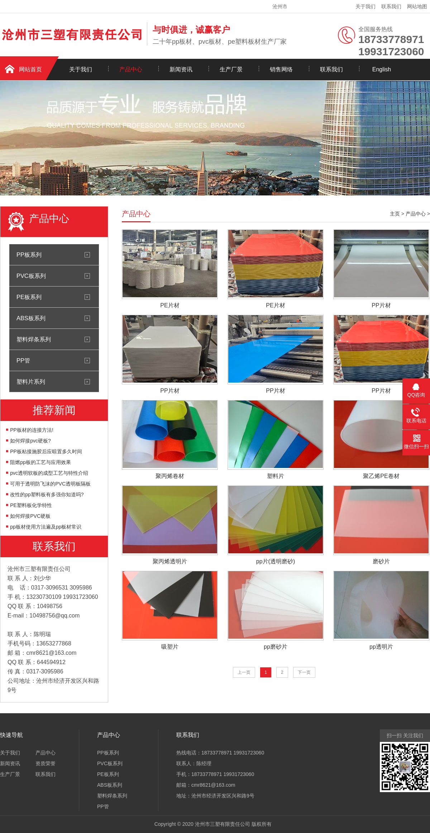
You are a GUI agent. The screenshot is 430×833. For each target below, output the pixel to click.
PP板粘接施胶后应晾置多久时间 (46, 451)
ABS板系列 (31, 318)
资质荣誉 (45, 763)
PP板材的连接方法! (31, 430)
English (381, 69)
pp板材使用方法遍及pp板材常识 (45, 527)
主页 (395, 214)
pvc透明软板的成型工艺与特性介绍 (49, 473)
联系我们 (391, 6)
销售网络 (281, 69)
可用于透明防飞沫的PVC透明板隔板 (50, 484)
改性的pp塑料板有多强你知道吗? (46, 494)
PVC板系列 (31, 276)
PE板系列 (29, 297)
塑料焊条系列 (33, 339)
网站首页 (30, 69)
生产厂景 (231, 69)
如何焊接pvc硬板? (30, 441)
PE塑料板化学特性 (31, 505)
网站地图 (417, 6)
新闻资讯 (180, 69)
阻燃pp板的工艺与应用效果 (40, 462)
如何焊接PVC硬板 (30, 516)
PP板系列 (29, 254)
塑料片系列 (30, 381)
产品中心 (130, 69)
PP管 (23, 360)
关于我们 (365, 6)
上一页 (244, 672)
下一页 (304, 672)
